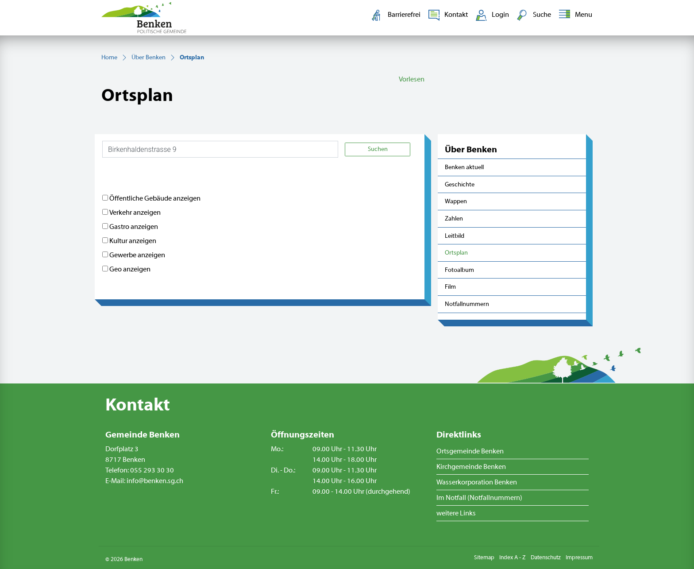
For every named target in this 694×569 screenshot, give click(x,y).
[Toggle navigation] (574, 15)
